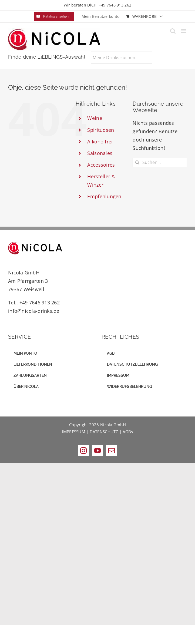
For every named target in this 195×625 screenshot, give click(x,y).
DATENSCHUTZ (104, 431)
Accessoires (101, 165)
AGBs (128, 431)
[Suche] (137, 162)
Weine (94, 118)
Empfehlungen (104, 196)
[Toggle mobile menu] (184, 31)
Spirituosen (100, 130)
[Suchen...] (160, 162)
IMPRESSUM (73, 431)
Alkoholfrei (100, 141)
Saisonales (99, 153)
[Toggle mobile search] (173, 31)
